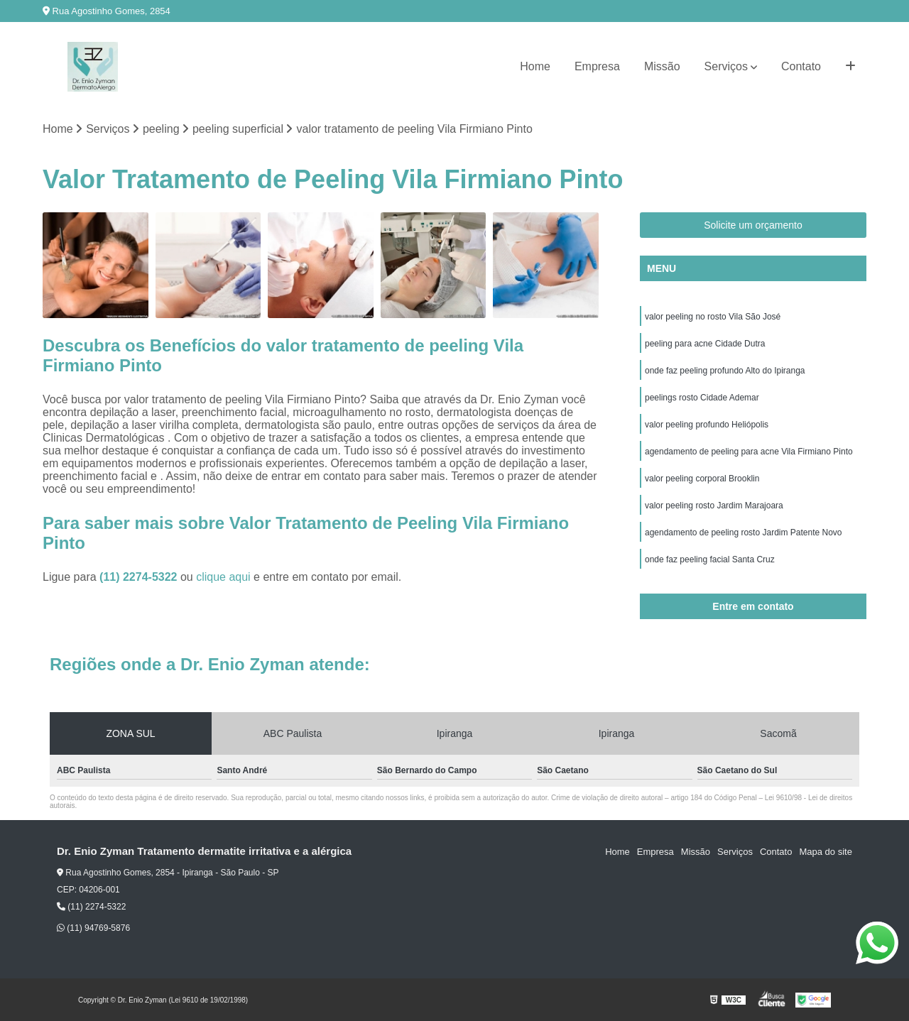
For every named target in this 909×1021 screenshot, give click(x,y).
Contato (801, 66)
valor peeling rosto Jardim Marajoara (714, 505)
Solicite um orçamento (753, 225)
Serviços (726, 66)
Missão (662, 66)
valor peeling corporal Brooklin (702, 479)
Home (535, 66)
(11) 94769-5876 (93, 928)
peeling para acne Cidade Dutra (705, 344)
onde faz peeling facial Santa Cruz (710, 559)
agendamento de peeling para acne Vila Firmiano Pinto (749, 452)
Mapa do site (825, 851)
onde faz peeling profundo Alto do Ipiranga (725, 371)
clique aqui (223, 577)
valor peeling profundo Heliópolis (706, 425)
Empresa (597, 66)
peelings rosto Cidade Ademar (702, 398)
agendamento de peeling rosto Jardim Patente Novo (743, 532)
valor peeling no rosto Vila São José (712, 317)
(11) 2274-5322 (139, 577)
